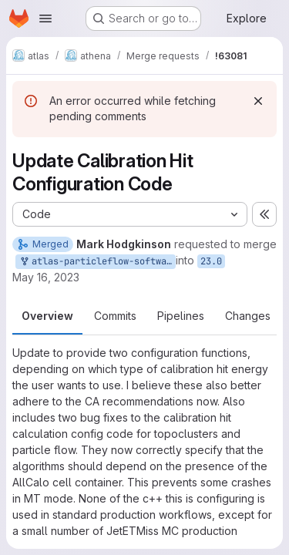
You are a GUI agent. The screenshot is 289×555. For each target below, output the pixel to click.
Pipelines (180, 315)
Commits (115, 315)
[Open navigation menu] (45, 18)
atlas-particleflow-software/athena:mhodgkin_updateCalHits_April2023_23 (97, 261)
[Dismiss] (258, 101)
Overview (47, 315)
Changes (248, 315)
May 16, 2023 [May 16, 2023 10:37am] (45, 277)
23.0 (211, 261)
